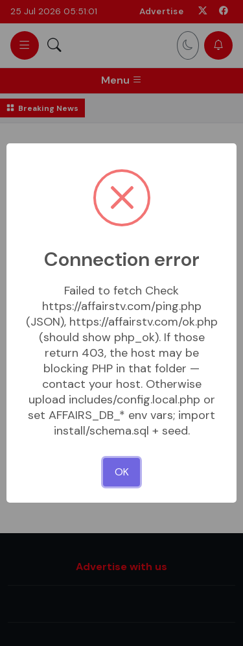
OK (122, 472)
